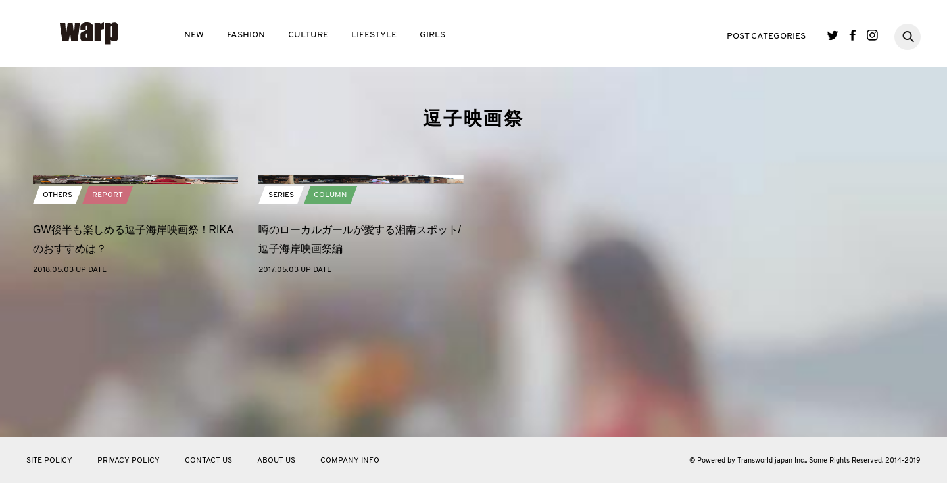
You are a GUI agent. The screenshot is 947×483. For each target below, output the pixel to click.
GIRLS (432, 35)
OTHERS (57, 334)
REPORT (107, 334)
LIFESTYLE (374, 35)
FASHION (246, 35)
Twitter (832, 35)
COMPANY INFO (349, 461)
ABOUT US (276, 461)
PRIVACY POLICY (128, 461)
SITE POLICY (49, 461)
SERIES (281, 334)
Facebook (852, 35)
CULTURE (308, 35)
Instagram (872, 35)
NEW (194, 35)
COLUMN (330, 334)
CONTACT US (208, 461)
